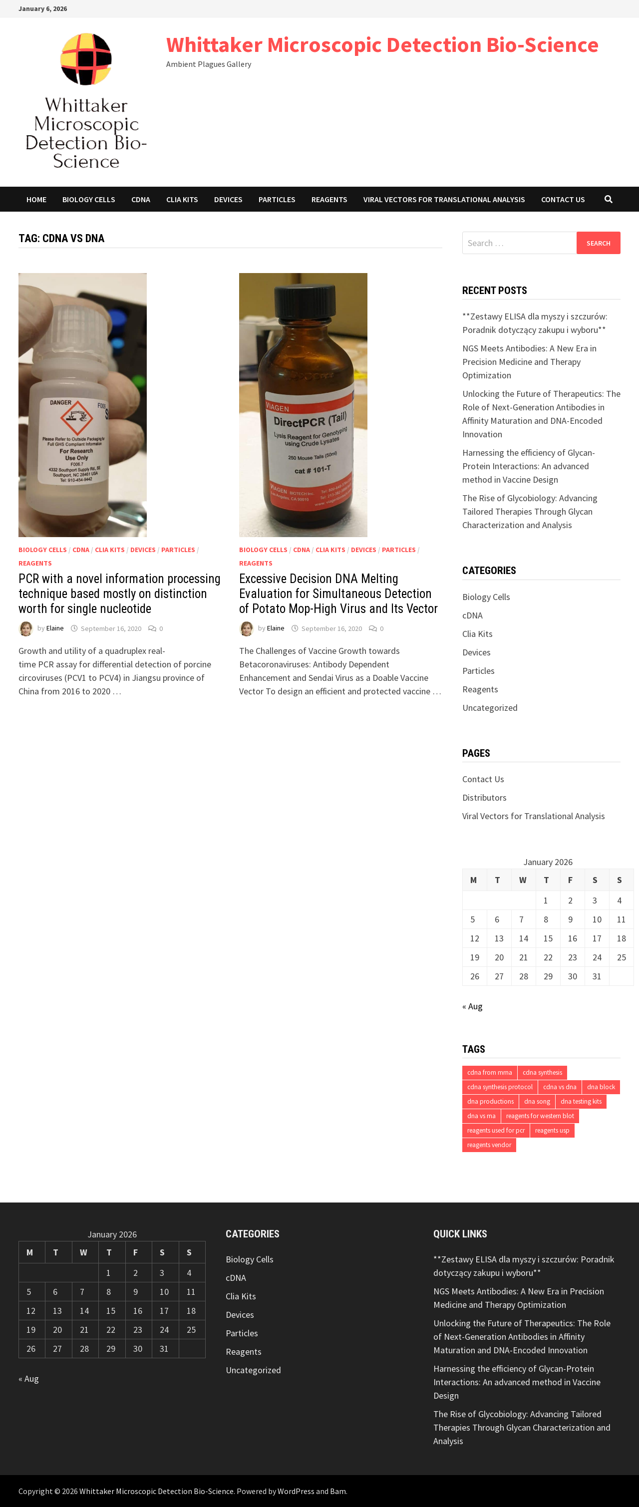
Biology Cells (88, 199)
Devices (228, 199)
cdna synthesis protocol (500, 1087)
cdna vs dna (560, 1087)
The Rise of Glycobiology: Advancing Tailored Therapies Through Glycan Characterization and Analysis (530, 511)
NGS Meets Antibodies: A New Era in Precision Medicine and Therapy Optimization (529, 361)
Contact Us (563, 199)
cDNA (140, 199)
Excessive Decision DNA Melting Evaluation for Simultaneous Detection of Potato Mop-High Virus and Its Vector (338, 594)
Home (36, 199)
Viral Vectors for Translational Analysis (444, 199)
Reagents (329, 199)
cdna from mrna (489, 1072)
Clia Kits (182, 199)
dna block (601, 1087)
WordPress (296, 1491)
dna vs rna (481, 1116)
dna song (537, 1101)
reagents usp (552, 1130)
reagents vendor (489, 1145)
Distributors (484, 797)
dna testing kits (581, 1101)
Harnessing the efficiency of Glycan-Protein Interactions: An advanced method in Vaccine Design (528, 466)
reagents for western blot (540, 1116)
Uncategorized (490, 707)
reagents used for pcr (496, 1130)
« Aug (472, 1006)
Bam (338, 1491)
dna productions (490, 1101)
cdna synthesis (542, 1072)
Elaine (55, 628)
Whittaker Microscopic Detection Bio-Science (382, 44)
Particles (277, 199)
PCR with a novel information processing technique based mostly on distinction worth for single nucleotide (119, 594)
